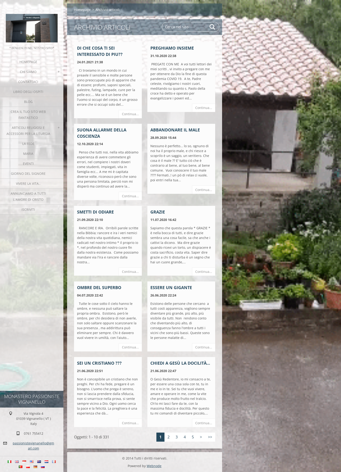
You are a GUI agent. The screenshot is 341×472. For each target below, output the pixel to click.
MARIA (28, 153)
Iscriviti (28, 209)
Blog (28, 101)
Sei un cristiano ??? (99, 363)
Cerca (213, 26)
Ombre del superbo (99, 287)
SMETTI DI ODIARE (95, 212)
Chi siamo (28, 72)
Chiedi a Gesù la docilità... (180, 363)
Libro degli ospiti (28, 91)
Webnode (154, 466)
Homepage (28, 62)
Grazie (157, 212)
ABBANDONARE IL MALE (175, 130)
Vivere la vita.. (28, 183)
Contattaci (28, 82)
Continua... (130, 114)
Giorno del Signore (28, 173)
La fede (28, 143)
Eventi (28, 163)
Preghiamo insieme (172, 48)
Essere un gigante (171, 287)
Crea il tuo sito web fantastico (28, 114)
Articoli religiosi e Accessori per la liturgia (28, 130)
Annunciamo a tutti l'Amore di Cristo (28, 196)
